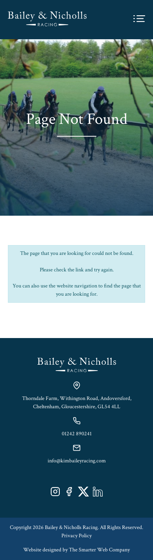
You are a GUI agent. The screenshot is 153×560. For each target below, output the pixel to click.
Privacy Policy (76, 535)
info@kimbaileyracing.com (77, 460)
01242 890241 (77, 433)
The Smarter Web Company (99, 549)
